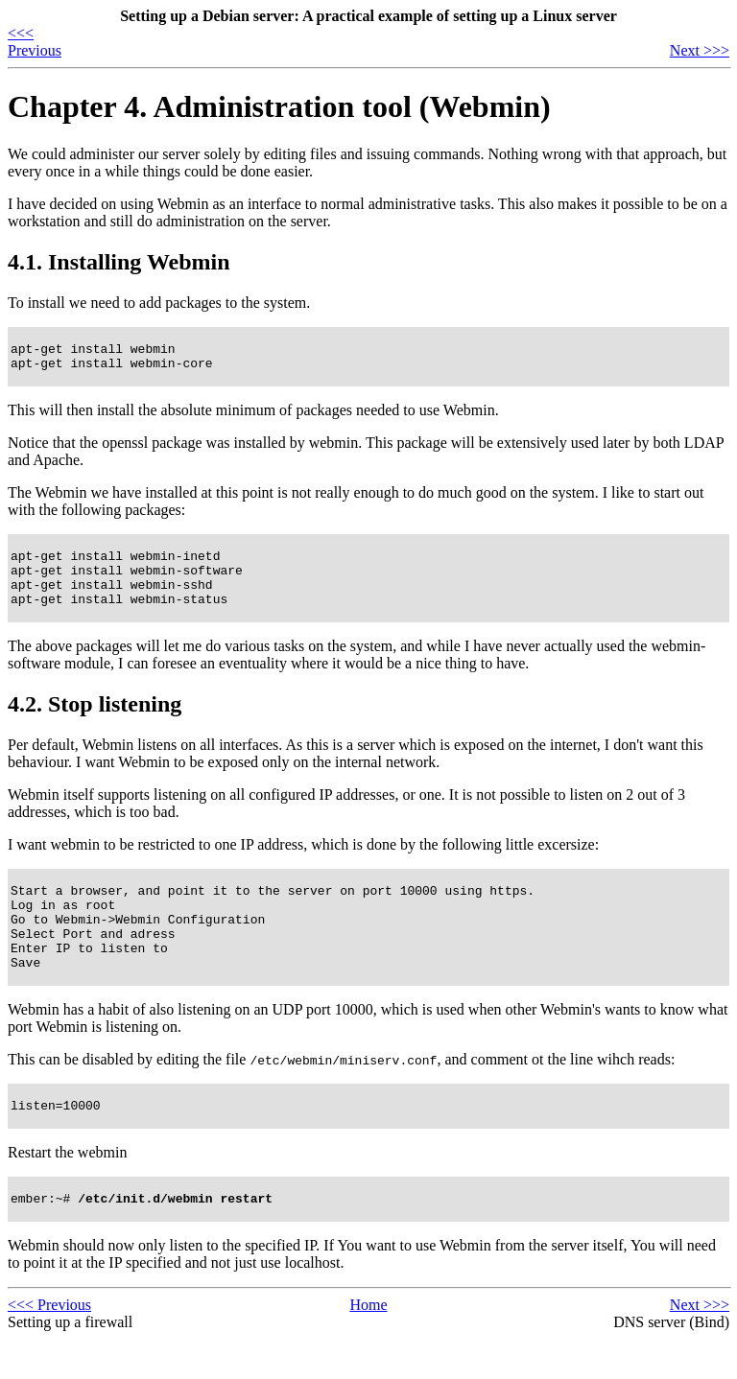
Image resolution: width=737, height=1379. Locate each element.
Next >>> (699, 50)
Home (368, 1345)
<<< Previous (34, 41)
